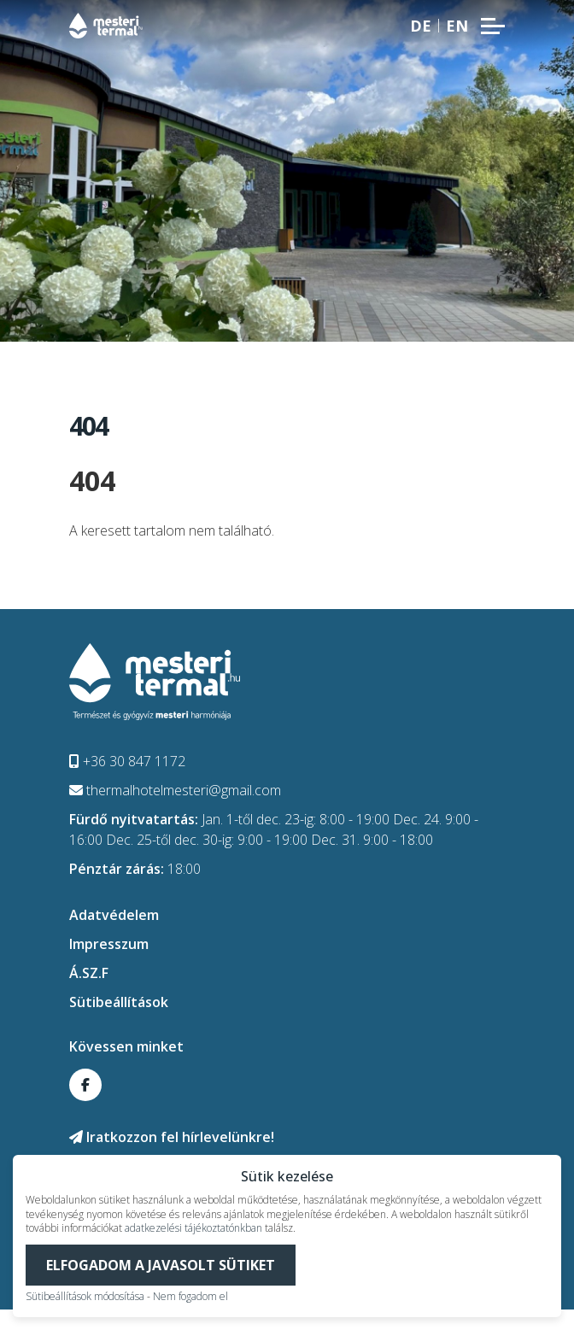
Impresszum (109, 944)
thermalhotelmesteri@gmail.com (175, 790)
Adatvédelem (114, 914)
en (457, 25)
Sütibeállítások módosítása (85, 1296)
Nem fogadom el (190, 1296)
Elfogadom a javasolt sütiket (160, 1265)
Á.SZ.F (88, 973)
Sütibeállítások (118, 1002)
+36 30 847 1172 (127, 761)
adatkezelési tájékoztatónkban (193, 1228)
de (420, 25)
